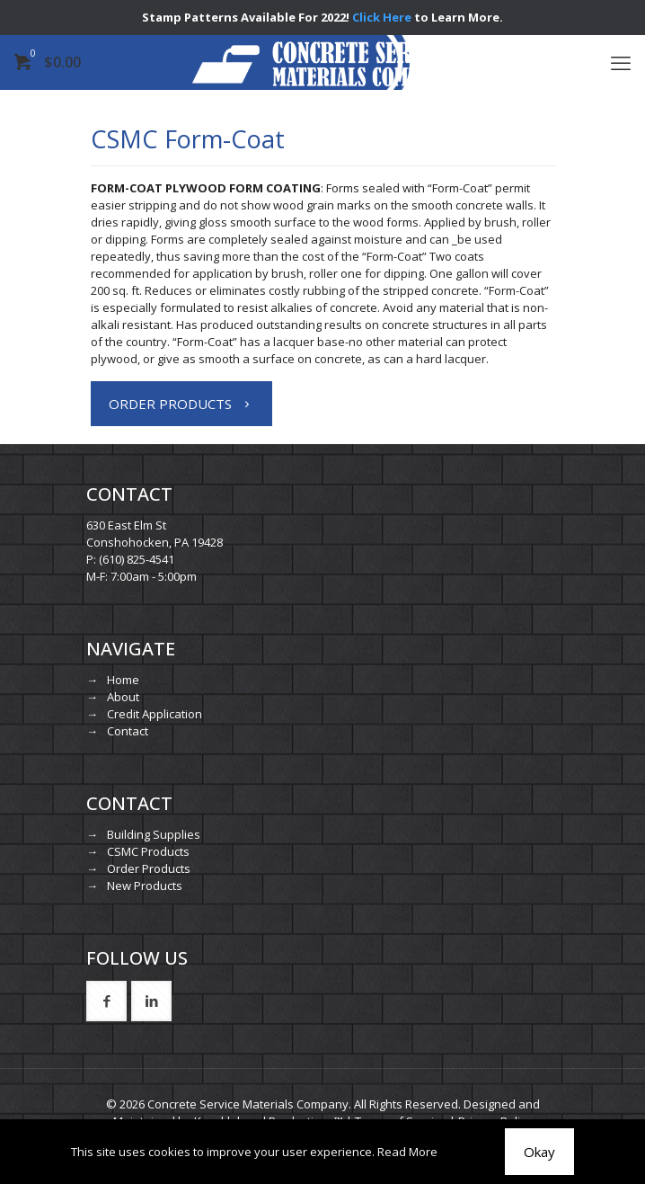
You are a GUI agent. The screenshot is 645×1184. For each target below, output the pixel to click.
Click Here (381, 17)
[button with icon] (106, 1001)
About (123, 697)
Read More (407, 1152)
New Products (144, 885)
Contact (127, 731)
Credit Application (154, 714)
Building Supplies (153, 834)
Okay (539, 1152)
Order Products (148, 868)
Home (123, 680)
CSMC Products (148, 851)
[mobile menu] (620, 62)
